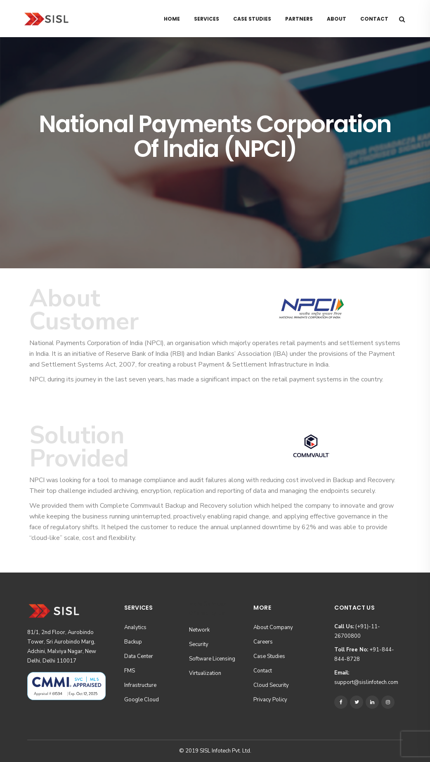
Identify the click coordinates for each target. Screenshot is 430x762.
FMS (129, 670)
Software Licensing (212, 659)
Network (199, 630)
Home (172, 18)
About (336, 18)
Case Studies (252, 18)
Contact (374, 18)
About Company (273, 627)
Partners (299, 18)
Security (198, 644)
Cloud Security (271, 685)
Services (206, 18)
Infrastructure (140, 685)
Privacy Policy (270, 699)
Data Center (138, 656)
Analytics (135, 627)
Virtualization (205, 673)
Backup (133, 642)
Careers (263, 642)
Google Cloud (141, 699)
